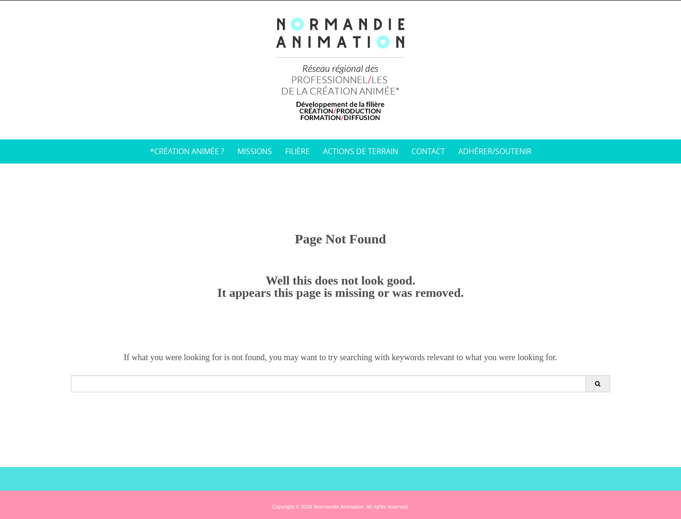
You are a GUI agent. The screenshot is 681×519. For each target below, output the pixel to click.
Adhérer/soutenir (495, 151)
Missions (254, 151)
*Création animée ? (187, 151)
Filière (297, 151)
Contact (428, 151)
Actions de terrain (360, 151)
